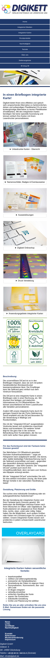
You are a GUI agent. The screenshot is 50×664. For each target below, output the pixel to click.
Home (25, 22)
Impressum (10, 639)
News (7, 622)
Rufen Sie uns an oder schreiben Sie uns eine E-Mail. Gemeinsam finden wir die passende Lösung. (24, 607)
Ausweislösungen (26, 215)
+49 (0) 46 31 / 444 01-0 (17, 653)
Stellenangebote (25, 60)
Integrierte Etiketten (25, 27)
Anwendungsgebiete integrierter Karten (26, 313)
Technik (25, 49)
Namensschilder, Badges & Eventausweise (26, 182)
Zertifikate (9, 626)
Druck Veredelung (26, 281)
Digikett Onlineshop (25, 248)
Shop (25, 66)
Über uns (24, 55)
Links (7, 624)
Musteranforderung (14, 638)
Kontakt (8, 634)
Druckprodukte (24, 38)
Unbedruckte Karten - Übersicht (26, 149)
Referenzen (10, 636)
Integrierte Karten (24, 33)
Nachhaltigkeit (25, 44)
